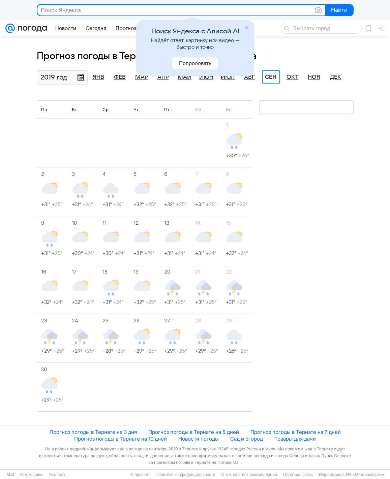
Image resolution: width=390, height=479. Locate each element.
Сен (271, 77)
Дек (335, 77)
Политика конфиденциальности (185, 474)
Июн (206, 77)
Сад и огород (246, 439)
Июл (228, 77)
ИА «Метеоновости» (365, 474)
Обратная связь (298, 474)
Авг (249, 77)
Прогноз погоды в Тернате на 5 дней (193, 432)
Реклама (57, 474)
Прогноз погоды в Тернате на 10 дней (120, 439)
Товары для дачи (295, 439)
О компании (31, 474)
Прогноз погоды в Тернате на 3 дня (93, 432)
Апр (163, 77)
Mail (10, 474)
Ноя (314, 77)
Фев (120, 77)
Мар (141, 77)
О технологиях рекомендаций (249, 474)
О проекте (140, 474)
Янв (98, 77)
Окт (293, 77)
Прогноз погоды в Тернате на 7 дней (295, 432)
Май (184, 77)
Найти (339, 10)
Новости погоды (198, 439)
